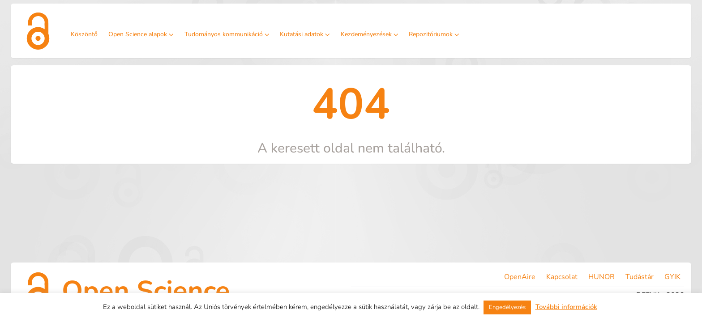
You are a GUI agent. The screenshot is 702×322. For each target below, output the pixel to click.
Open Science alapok (141, 34)
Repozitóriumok (434, 34)
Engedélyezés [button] (507, 307)
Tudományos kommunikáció (227, 34)
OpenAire (519, 277)
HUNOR (601, 277)
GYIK (672, 277)
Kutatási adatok (305, 34)
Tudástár (639, 277)
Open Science (146, 290)
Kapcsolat (562, 277)
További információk (566, 306)
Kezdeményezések (369, 34)
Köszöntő (84, 34)
